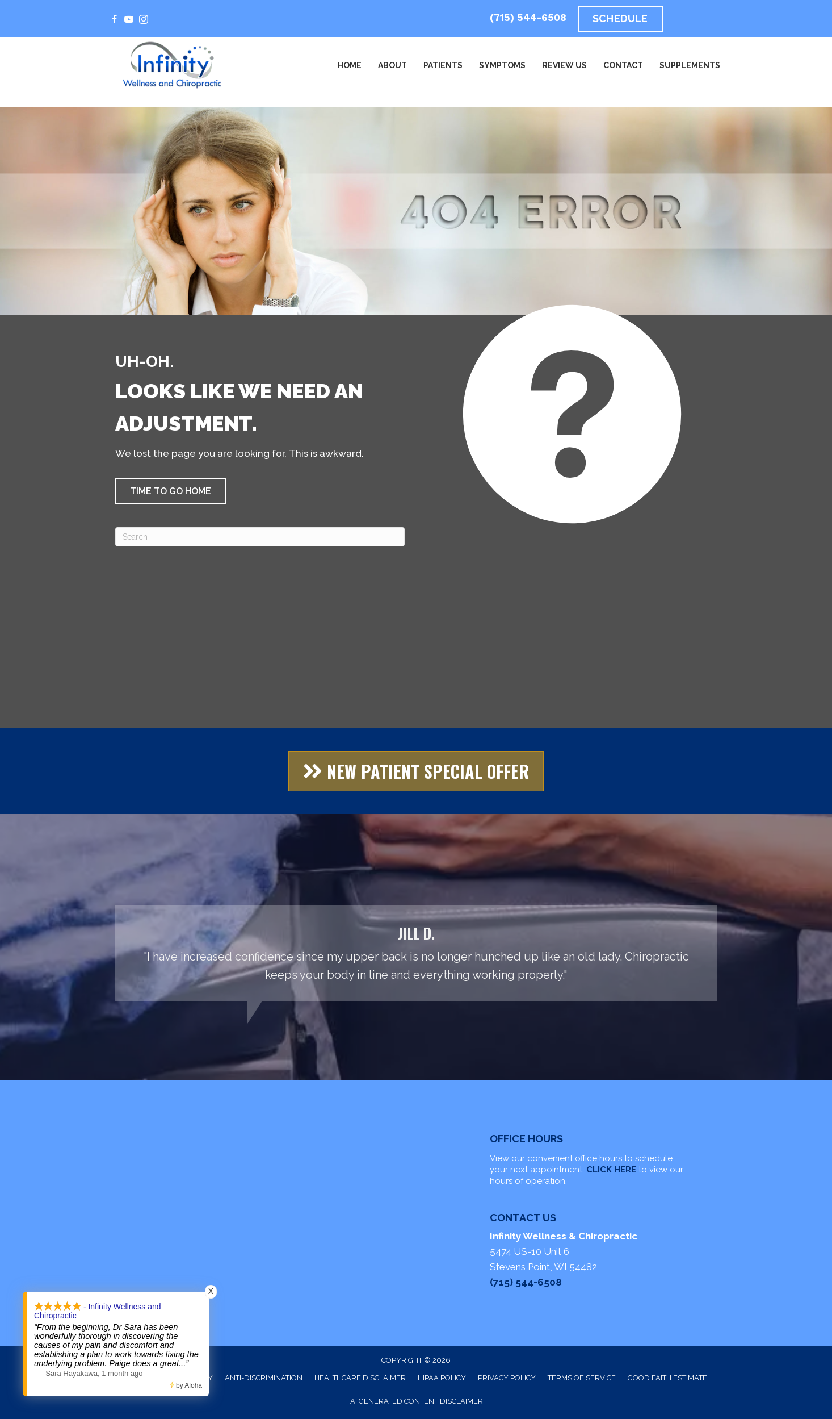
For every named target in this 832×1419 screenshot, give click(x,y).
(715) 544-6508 (528, 17)
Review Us (564, 65)
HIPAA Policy (442, 1378)
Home (350, 65)
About (392, 65)
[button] (170, 491)
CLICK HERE (611, 1170)
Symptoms (502, 65)
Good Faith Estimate (667, 1378)
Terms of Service (582, 1378)
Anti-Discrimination (263, 1378)
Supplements (689, 65)
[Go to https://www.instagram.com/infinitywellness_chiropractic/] (143, 20)
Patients (443, 65)
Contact (623, 65)
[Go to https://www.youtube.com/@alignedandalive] (128, 20)
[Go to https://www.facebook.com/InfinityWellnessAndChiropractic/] (114, 20)
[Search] (260, 536)
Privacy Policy (507, 1378)
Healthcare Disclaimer (360, 1378)
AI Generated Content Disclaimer (416, 1401)
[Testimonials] (416, 953)
